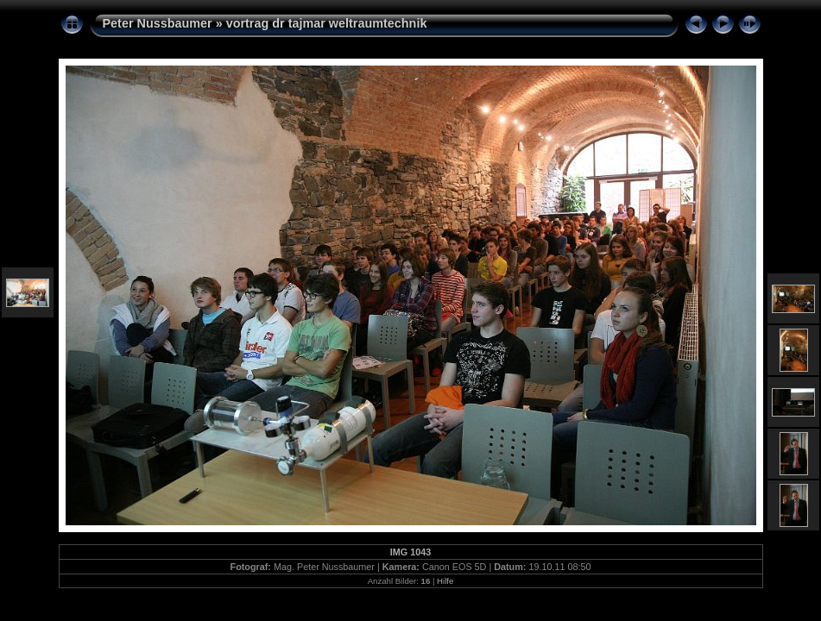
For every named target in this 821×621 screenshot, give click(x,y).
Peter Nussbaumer (157, 23)
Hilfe (445, 581)
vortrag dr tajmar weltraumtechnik (326, 23)
